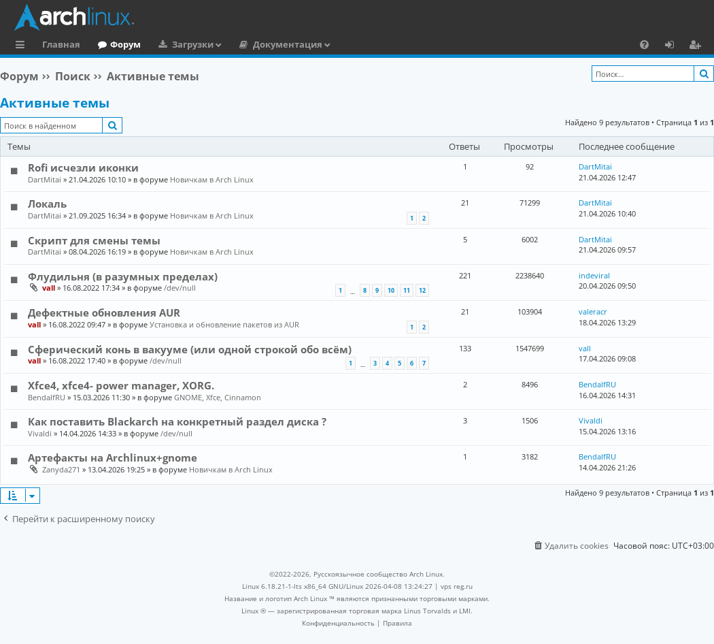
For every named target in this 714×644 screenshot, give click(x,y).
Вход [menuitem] (674, 46)
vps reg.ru (457, 586)
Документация (287, 44)
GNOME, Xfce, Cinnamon (217, 397)
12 (422, 290)
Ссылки (23, 46)
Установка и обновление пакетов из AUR (224, 324)
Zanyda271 (61, 469)
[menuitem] (644, 44)
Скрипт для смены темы (94, 240)
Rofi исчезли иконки (83, 167)
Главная (61, 44)
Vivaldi (40, 433)
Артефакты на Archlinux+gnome (112, 457)
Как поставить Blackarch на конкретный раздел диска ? (177, 421)
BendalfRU (46, 397)
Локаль (47, 203)
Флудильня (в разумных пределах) (123, 276)
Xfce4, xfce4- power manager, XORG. (121, 385)
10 (391, 290)
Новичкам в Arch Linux (212, 179)
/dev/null (180, 288)
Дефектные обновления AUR (104, 312)
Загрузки (193, 44)
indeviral (594, 275)
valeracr (593, 311)
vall (48, 288)
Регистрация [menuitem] (697, 46)
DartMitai (44, 179)
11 (406, 290)
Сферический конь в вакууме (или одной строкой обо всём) (190, 349)
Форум (125, 44)
